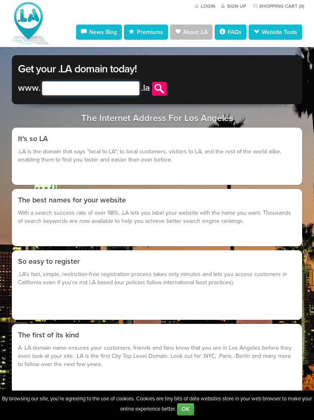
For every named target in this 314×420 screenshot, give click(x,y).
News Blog (99, 32)
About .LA (191, 32)
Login (208, 6)
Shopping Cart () (281, 6)
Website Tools (275, 32)
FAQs (231, 32)
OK (186, 409)
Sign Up (236, 6)
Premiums (146, 32)
